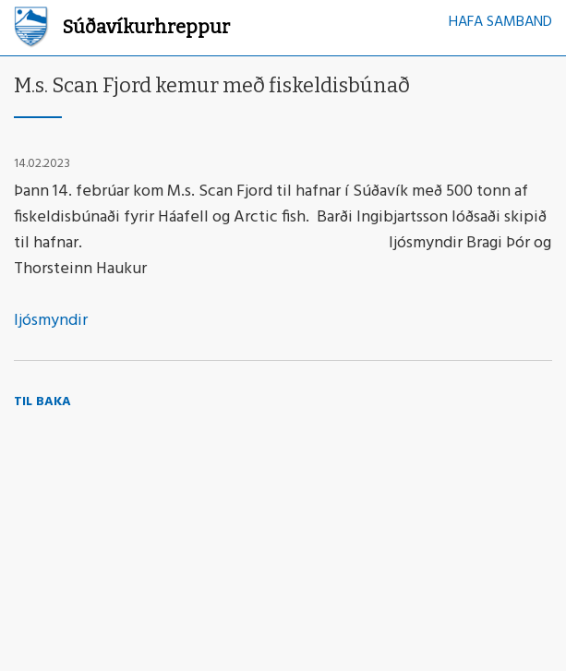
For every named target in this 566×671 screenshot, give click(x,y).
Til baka (42, 402)
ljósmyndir (52, 320)
